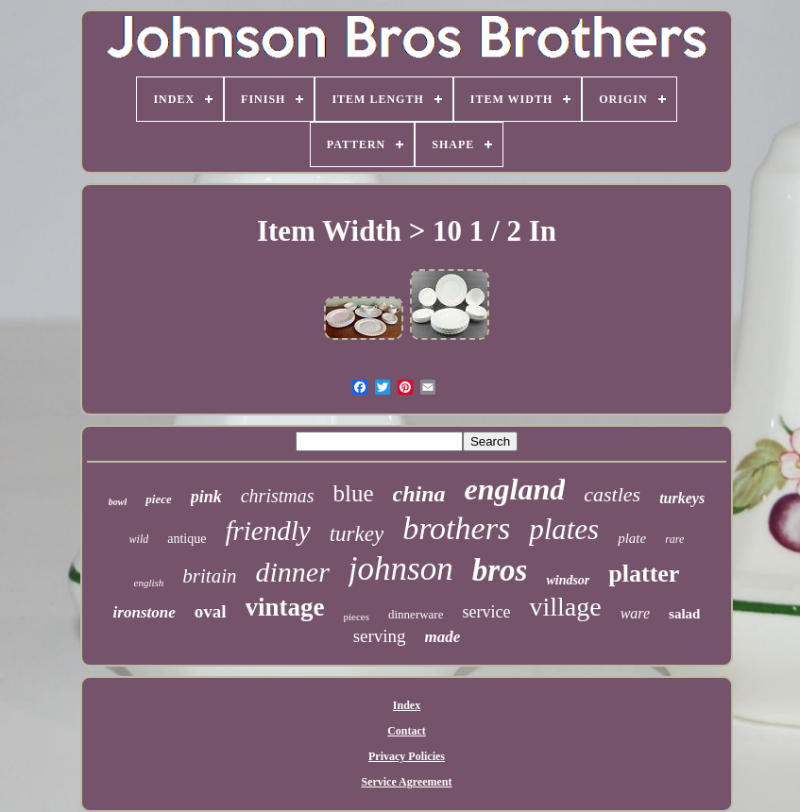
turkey (356, 534)
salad (684, 613)
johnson (401, 568)
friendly (267, 531)
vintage (285, 607)
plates (564, 529)
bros (500, 570)
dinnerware (415, 614)
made (443, 637)
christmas (278, 495)
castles (612, 494)
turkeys (682, 498)
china (419, 494)
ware (635, 613)
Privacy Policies (406, 756)
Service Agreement (406, 781)
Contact (406, 730)
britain (209, 576)
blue (353, 493)
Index (406, 705)
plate (632, 538)
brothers (456, 528)
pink (206, 496)
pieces (356, 616)
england (515, 489)
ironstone (144, 612)
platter (643, 573)
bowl (118, 502)
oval (211, 611)
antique (186, 539)
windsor (567, 580)
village (565, 606)
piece (158, 499)
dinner (293, 571)
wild (139, 539)
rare (674, 539)
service (486, 611)
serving (379, 636)
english (149, 582)
